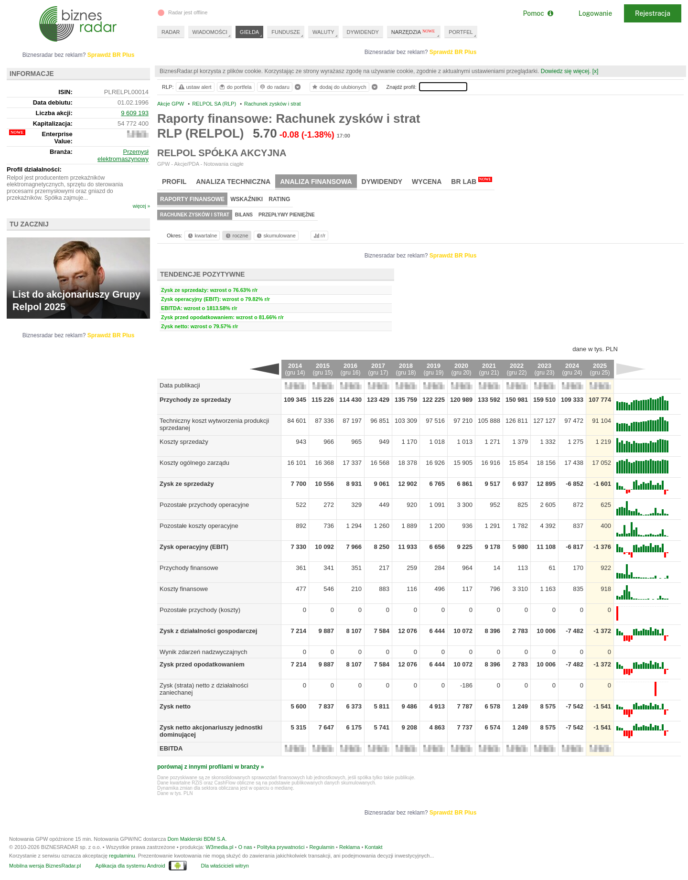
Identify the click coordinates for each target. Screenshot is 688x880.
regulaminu (122, 856)
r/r (318, 235)
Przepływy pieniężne (286, 214)
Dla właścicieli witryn (225, 866)
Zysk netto (175, 706)
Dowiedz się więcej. (566, 71)
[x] (595, 71)
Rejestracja (652, 13)
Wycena (426, 181)
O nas (245, 847)
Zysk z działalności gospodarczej (208, 630)
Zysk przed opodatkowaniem (202, 664)
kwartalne (201, 235)
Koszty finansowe (184, 588)
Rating (279, 199)
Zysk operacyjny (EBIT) (194, 546)
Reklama (349, 847)
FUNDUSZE (285, 32)
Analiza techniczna (233, 181)
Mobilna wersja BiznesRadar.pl (45, 866)
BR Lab (471, 181)
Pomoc (538, 13)
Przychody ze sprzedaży (195, 399)
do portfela (235, 87)
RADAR (170, 32)
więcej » (141, 206)
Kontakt (373, 847)
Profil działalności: (34, 169)
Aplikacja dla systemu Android (130, 866)
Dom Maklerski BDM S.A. (196, 839)
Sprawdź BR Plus (453, 52)
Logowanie (595, 13)
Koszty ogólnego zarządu (194, 462)
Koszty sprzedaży (184, 441)
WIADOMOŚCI (210, 32)
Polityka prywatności (281, 847)
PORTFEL (461, 32)
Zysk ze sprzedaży (187, 483)
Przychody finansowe (189, 567)
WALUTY (323, 32)
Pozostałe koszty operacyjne (199, 525)
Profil (174, 181)
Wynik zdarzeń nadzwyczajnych (203, 651)
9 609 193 (135, 113)
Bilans (244, 214)
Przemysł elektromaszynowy (123, 155)
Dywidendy (382, 181)
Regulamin (321, 847)
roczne (236, 235)
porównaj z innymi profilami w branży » (210, 766)
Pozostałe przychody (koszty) (200, 609)
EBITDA (171, 748)
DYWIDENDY (363, 32)
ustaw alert (195, 87)
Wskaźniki (246, 199)
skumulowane (275, 235)
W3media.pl (219, 847)
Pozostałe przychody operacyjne (204, 504)
